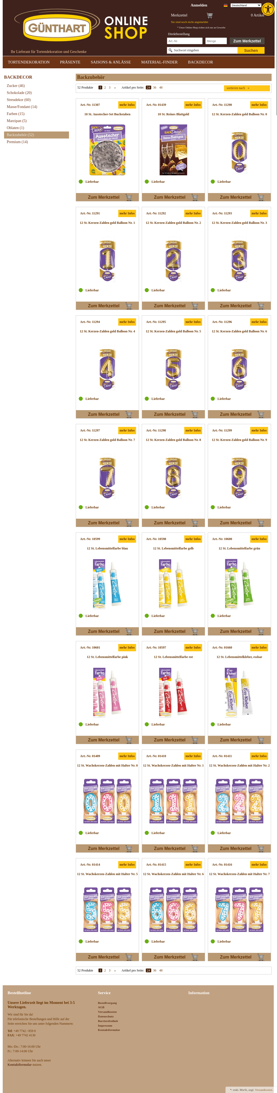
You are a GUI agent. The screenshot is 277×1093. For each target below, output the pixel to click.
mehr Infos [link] (127, 105)
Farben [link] (16, 114)
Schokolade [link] (19, 93)
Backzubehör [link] (20, 135)
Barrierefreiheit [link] (108, 1021)
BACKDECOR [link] (200, 62)
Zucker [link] (16, 86)
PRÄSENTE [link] (70, 62)
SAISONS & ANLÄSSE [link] (111, 62)
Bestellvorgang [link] (107, 1002)
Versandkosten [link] (107, 1011)
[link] (268, 9)
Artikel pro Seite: (132, 87)
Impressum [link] (105, 1025)
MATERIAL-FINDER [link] (159, 62)
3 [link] (109, 87)
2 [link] (105, 87)
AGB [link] (101, 1007)
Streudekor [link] (19, 100)
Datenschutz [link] (106, 1016)
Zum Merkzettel (247, 41)
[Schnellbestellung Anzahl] (216, 41)
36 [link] (154, 87)
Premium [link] (17, 142)
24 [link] (148, 87)
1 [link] (100, 87)
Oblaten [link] (15, 128)
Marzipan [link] (17, 121)
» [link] (115, 87)
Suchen (251, 50)
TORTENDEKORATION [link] (29, 62)
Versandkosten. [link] (264, 1089)
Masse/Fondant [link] (22, 107)
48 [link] (161, 87)
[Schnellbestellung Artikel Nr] (185, 41)
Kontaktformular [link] (109, 1029)
